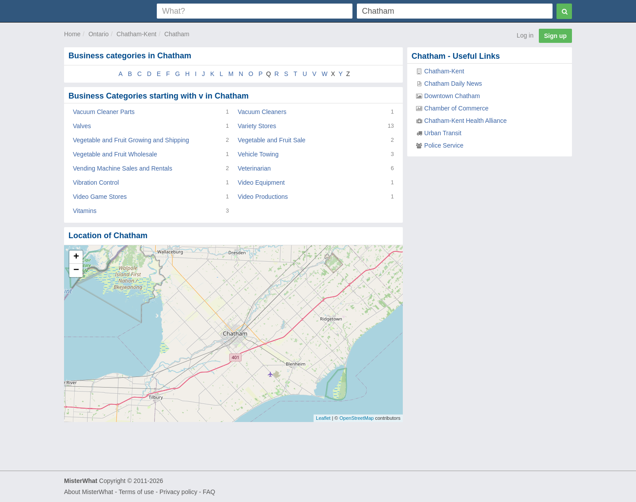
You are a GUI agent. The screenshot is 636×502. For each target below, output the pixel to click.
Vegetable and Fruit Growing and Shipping (131, 140)
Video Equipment (261, 182)
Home (72, 34)
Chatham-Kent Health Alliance (465, 120)
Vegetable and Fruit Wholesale (115, 154)
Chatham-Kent (136, 34)
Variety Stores (257, 125)
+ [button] (76, 257)
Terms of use (136, 491)
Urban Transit (443, 133)
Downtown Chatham (452, 95)
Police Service (444, 145)
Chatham (176, 34)
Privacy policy (178, 491)
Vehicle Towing (258, 154)
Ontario (98, 34)
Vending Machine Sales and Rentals (122, 168)
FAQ (209, 491)
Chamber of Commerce (456, 108)
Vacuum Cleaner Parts (104, 111)
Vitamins (84, 210)
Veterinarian (254, 168)
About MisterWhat (88, 491)
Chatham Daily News (453, 83)
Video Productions (263, 196)
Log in (525, 35)
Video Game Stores (100, 196)
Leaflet (323, 418)
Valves (82, 125)
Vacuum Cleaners (262, 111)
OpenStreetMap (356, 418)
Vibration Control (96, 182)
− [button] (76, 270)
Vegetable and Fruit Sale (271, 140)
